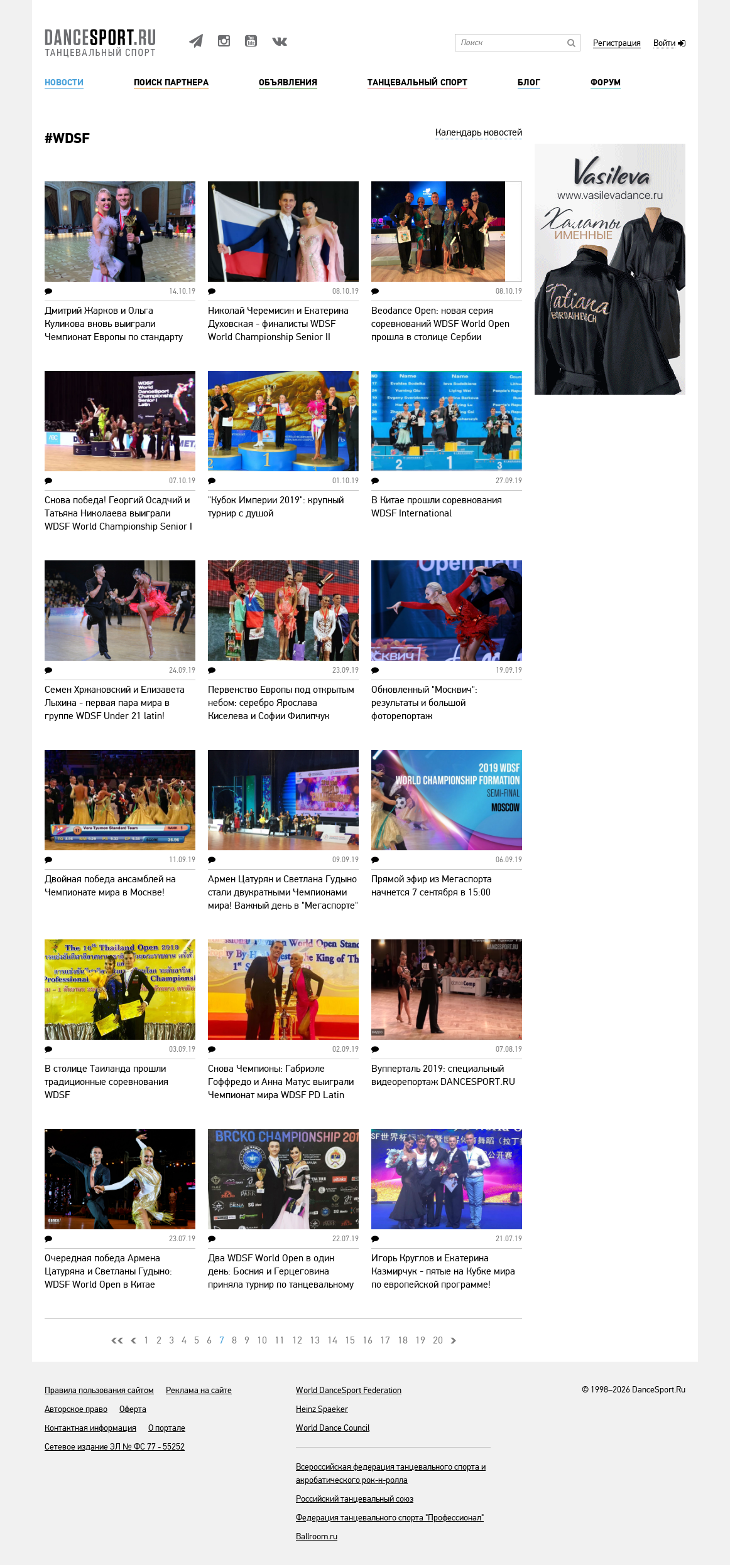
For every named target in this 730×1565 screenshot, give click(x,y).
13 (315, 1340)
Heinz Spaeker (322, 1409)
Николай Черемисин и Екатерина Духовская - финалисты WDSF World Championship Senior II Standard (278, 330)
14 (332, 1340)
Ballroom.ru (316, 1536)
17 (385, 1340)
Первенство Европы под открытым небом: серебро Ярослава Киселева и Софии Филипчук (281, 702)
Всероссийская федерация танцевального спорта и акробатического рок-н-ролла (391, 1473)
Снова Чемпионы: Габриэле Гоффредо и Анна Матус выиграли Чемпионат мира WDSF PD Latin (281, 1081)
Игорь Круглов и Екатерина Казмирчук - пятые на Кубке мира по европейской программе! (443, 1271)
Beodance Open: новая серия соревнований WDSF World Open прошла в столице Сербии (440, 323)
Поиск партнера (171, 82)
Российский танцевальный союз (354, 1498)
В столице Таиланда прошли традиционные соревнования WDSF (106, 1081)
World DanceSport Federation (348, 1390)
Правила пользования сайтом (99, 1390)
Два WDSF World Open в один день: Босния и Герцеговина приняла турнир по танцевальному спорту (281, 1278)
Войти (664, 43)
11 (280, 1340)
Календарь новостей (478, 132)
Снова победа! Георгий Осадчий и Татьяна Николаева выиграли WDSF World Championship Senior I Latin (118, 520)
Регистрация (617, 43)
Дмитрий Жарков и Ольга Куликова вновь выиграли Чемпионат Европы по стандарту (114, 323)
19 (420, 1340)
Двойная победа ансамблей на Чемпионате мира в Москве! (110, 886)
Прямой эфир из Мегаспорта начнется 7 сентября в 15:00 (431, 886)
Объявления (288, 82)
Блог (529, 82)
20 (438, 1340)
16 (367, 1340)
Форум (606, 82)
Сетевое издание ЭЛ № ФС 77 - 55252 (115, 1446)
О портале (166, 1428)
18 (403, 1340)
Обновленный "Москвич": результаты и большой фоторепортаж (424, 702)
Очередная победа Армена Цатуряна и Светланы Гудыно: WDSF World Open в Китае (108, 1271)
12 (297, 1340)
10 (262, 1340)
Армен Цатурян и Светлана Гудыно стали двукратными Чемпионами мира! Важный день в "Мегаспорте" (283, 892)
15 (350, 1340)
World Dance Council (332, 1428)
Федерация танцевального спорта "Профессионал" (390, 1517)
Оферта (132, 1409)
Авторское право (76, 1409)
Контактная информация (90, 1428)
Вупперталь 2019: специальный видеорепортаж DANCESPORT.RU (443, 1075)
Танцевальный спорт (417, 82)
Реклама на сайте (199, 1390)
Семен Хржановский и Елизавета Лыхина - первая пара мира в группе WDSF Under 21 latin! (115, 702)
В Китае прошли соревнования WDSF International (436, 507)
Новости (64, 82)
